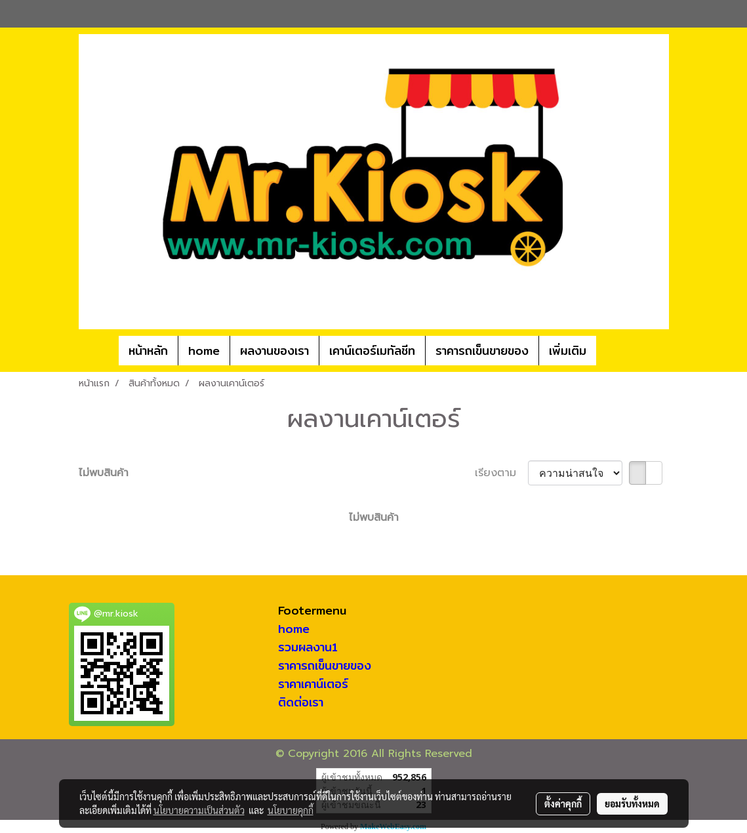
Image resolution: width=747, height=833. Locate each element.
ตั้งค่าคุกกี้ (563, 803)
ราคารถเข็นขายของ (482, 350)
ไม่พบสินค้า (104, 473)
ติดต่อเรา (300, 702)
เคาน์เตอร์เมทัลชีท (372, 350)
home (204, 350)
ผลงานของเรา (274, 350)
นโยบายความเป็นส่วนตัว (199, 810)
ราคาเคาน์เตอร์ (313, 683)
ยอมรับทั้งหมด (632, 803)
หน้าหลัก (148, 350)
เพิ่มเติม (567, 350)
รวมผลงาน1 (308, 647)
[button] (616, 351)
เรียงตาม (501, 473)
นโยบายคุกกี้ (290, 810)
